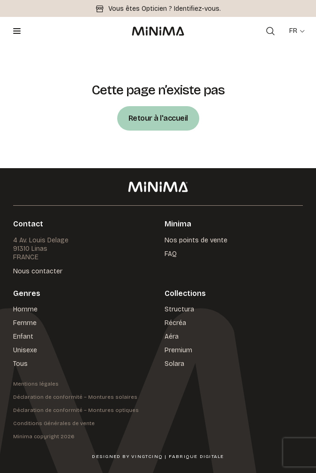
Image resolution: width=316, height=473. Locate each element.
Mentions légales (36, 384)
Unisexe (25, 350)
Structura (179, 309)
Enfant (23, 337)
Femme (25, 323)
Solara (174, 364)
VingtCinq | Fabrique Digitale (177, 456)
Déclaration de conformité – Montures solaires (75, 397)
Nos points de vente (196, 240)
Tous (20, 364)
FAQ (171, 254)
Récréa (175, 323)
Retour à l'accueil (158, 118)
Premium (178, 350)
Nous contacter (37, 271)
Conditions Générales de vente (54, 423)
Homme (25, 309)
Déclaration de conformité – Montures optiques (76, 410)
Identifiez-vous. (197, 9)
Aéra (172, 337)
